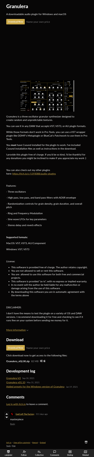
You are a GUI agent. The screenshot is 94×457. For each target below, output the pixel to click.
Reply (12, 424)
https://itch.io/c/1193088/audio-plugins (34, 173)
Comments (54, 453)
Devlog (70, 453)
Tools (8, 446)
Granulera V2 (13, 378)
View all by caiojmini (21, 442)
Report (35, 442)
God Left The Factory (25, 414)
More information (17, 329)
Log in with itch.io (16, 404)
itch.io (8, 442)
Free (13, 446)
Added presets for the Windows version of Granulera (35, 386)
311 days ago (42, 414)
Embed (43, 442)
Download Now (15, 21)
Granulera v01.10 (15, 382)
